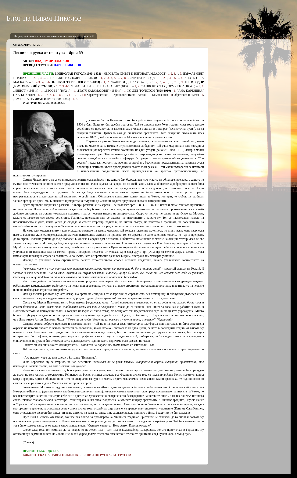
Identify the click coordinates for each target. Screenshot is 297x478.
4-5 (68, 86)
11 (70, 94)
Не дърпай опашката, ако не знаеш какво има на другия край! (54, 36)
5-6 (48, 82)
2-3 (165, 78)
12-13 (76, 94)
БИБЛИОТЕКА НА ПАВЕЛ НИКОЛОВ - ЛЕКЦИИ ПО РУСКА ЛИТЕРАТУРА (77, 455)
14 (83, 94)
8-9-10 (63, 94)
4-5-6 (172, 78)
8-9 (126, 78)
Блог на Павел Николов (44, 18)
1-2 (170, 73)
